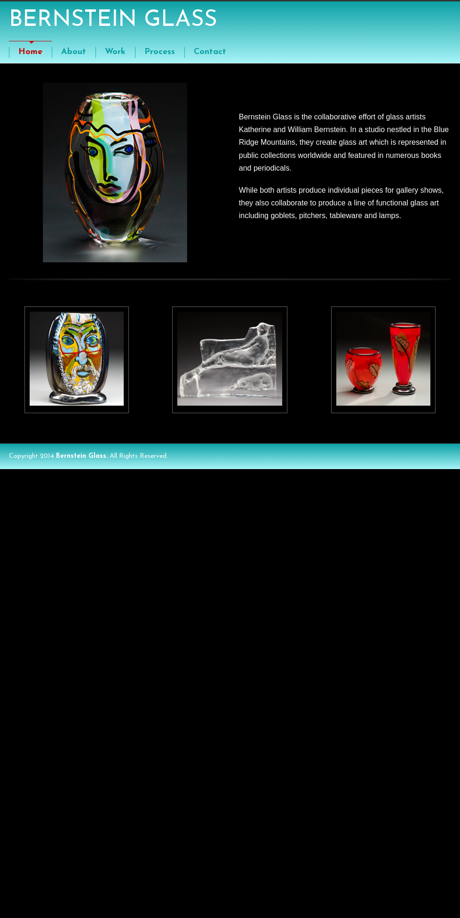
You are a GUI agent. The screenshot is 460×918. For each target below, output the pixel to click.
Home (30, 51)
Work (115, 51)
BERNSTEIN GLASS (113, 20)
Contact (210, 51)
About (73, 51)
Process (159, 51)
